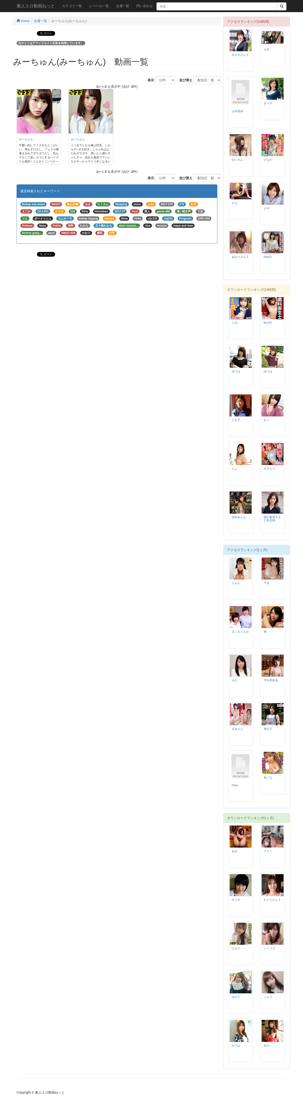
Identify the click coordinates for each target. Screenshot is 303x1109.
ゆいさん (237, 159)
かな (234, 203)
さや (266, 208)
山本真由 (237, 111)
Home (23, 21)
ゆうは (236, 371)
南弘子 (268, 728)
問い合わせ (144, 6)
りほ (234, 322)
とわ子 (236, 420)
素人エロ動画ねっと (36, 6)
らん (234, 468)
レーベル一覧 (99, 6)
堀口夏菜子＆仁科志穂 (272, 519)
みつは (236, 1045)
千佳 (266, 583)
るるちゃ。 (271, 468)
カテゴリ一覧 (72, 6)
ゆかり (236, 997)
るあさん (237, 728)
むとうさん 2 (272, 899)
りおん (236, 583)
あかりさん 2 (240, 257)
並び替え (184, 80)
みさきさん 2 (240, 54)
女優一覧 (122, 6)
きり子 (268, 103)
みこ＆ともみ (240, 631)
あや (266, 1045)
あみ (234, 851)
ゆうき (236, 899)
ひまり (236, 948)
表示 (149, 80)
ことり (268, 997)
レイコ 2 (269, 948)
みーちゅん (26, 139)
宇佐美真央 (271, 680)
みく (266, 420)
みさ (234, 680)
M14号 (268, 322)
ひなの (268, 159)
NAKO (268, 257)
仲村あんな (239, 517)
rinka (235, 785)
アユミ (268, 851)
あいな (268, 777)
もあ (266, 49)
